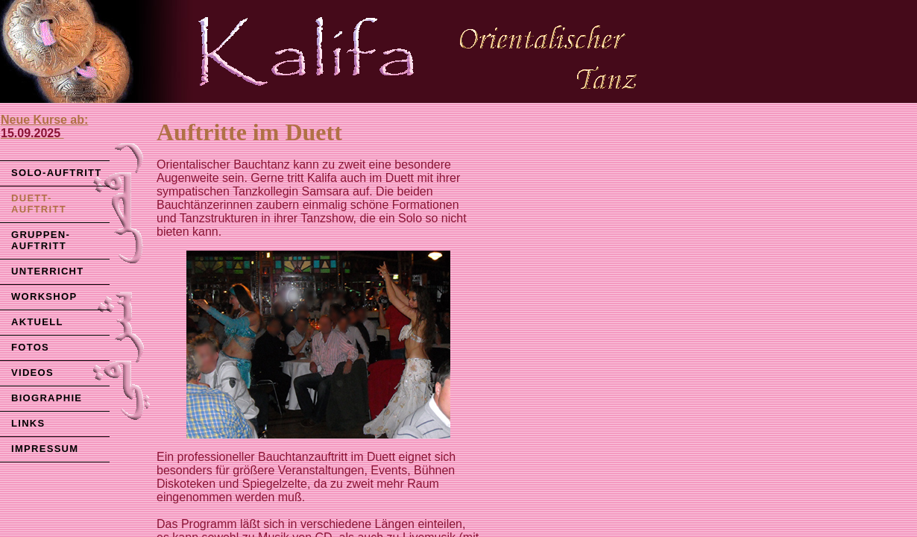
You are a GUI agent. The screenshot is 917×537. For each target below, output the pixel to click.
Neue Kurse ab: (44, 126)
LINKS (28, 423)
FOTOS (30, 347)
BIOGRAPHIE (46, 397)
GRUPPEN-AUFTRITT (40, 240)
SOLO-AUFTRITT (56, 172)
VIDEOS (32, 372)
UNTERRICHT (47, 271)
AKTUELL (37, 321)
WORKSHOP (44, 296)
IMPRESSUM (44, 448)
